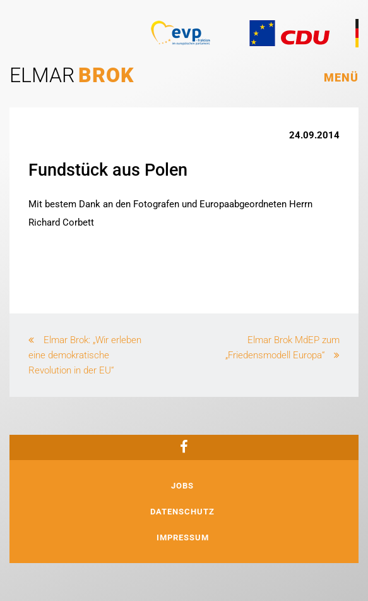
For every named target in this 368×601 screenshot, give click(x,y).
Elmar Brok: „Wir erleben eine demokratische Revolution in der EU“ (84, 355)
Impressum (183, 537)
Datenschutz (182, 511)
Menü (341, 77)
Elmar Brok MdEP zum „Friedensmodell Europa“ (282, 347)
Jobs (182, 485)
